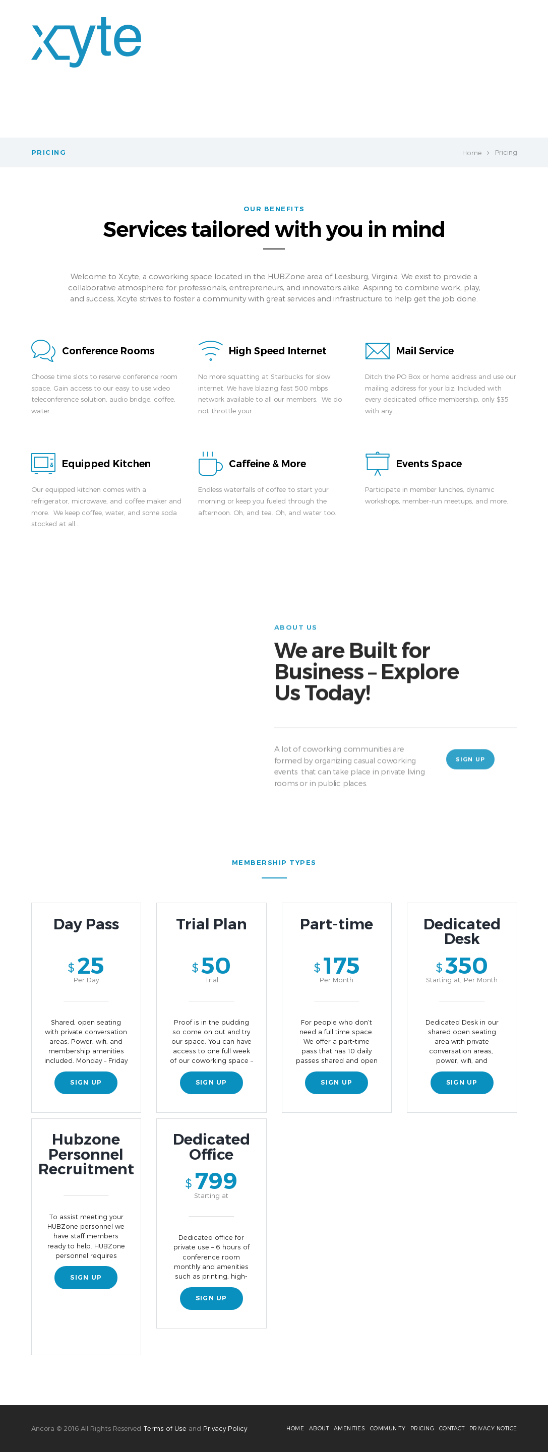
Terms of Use (164, 1426)
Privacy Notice (492, 1426)
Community (440, 110)
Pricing (392, 110)
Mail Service (426, 351)
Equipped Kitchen (107, 464)
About (311, 1426)
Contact (489, 110)
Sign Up (471, 765)
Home (196, 110)
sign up (86, 1086)
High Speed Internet (279, 351)
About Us (236, 110)
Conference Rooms (109, 351)
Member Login (341, 110)
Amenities (284, 110)
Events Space (429, 464)
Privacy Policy (223, 1426)
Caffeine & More (268, 464)
